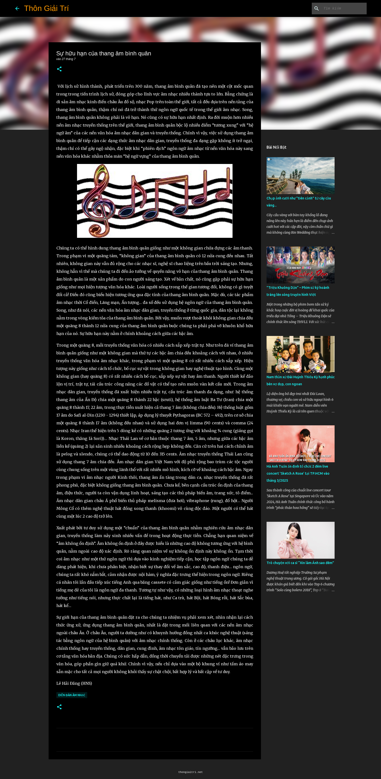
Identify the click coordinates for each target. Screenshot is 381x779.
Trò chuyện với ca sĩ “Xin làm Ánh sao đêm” (300, 563)
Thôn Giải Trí (46, 8)
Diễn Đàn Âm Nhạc (71, 695)
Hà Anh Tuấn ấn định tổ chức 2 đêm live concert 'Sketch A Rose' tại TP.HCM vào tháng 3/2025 (298, 473)
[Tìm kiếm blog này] (341, 8)
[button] (59, 69)
